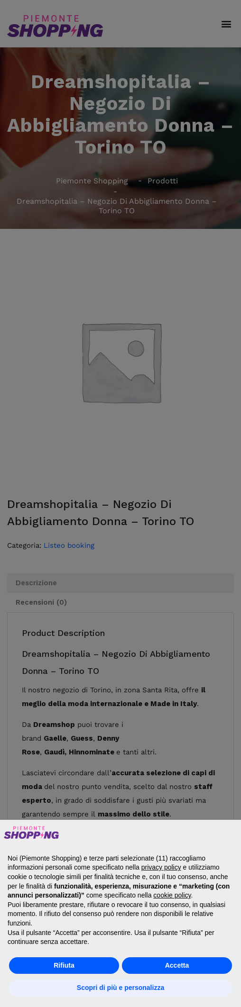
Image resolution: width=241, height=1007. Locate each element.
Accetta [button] (177, 965)
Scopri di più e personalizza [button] (120, 987)
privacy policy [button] (161, 867)
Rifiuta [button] (64, 965)
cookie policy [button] (172, 895)
